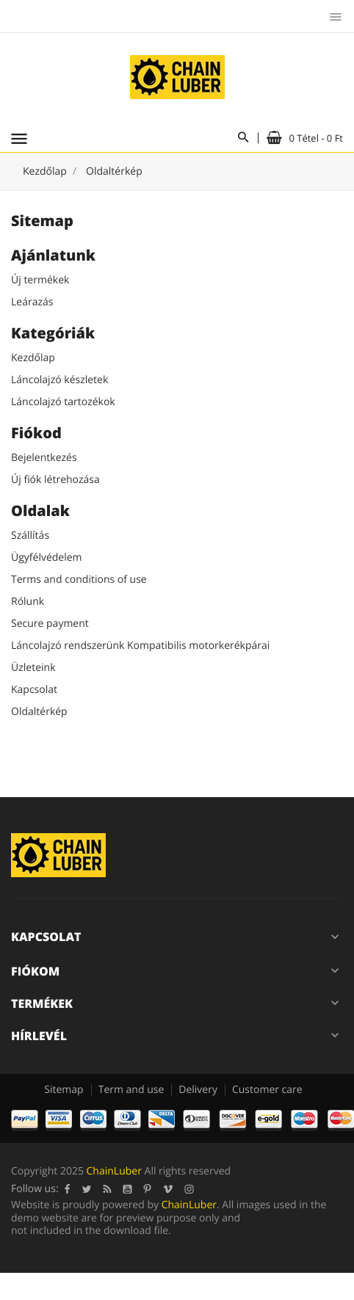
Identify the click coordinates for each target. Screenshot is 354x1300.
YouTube (127, 1189)
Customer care (267, 1090)
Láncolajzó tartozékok (63, 402)
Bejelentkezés (44, 458)
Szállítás (30, 535)
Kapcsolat (34, 690)
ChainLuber (114, 1171)
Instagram (189, 1189)
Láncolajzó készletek (59, 380)
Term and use (131, 1090)
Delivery (197, 1090)
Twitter (87, 1189)
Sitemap (63, 1090)
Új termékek (40, 280)
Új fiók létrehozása (55, 480)
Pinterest (147, 1189)
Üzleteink (33, 668)
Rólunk (27, 602)
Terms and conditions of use (79, 580)
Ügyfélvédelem (46, 557)
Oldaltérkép (39, 712)
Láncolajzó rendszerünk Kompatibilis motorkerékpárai (140, 646)
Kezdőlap (33, 358)
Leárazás (32, 302)
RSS (108, 1189)
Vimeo (168, 1189)
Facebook (68, 1189)
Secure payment (50, 624)
